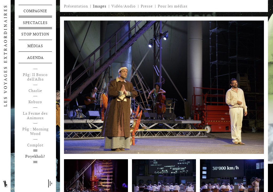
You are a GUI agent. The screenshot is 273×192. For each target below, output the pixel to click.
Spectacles (35, 22)
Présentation (76, 6)
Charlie (35, 91)
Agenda (35, 57)
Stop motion (35, 34)
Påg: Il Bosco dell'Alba (35, 77)
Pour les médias (172, 6)
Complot (35, 145)
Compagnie (35, 11)
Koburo (35, 102)
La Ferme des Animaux (35, 115)
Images (99, 6)
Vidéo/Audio (123, 6)
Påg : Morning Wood (35, 131)
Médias (35, 45)
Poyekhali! (35, 156)
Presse (147, 6)
